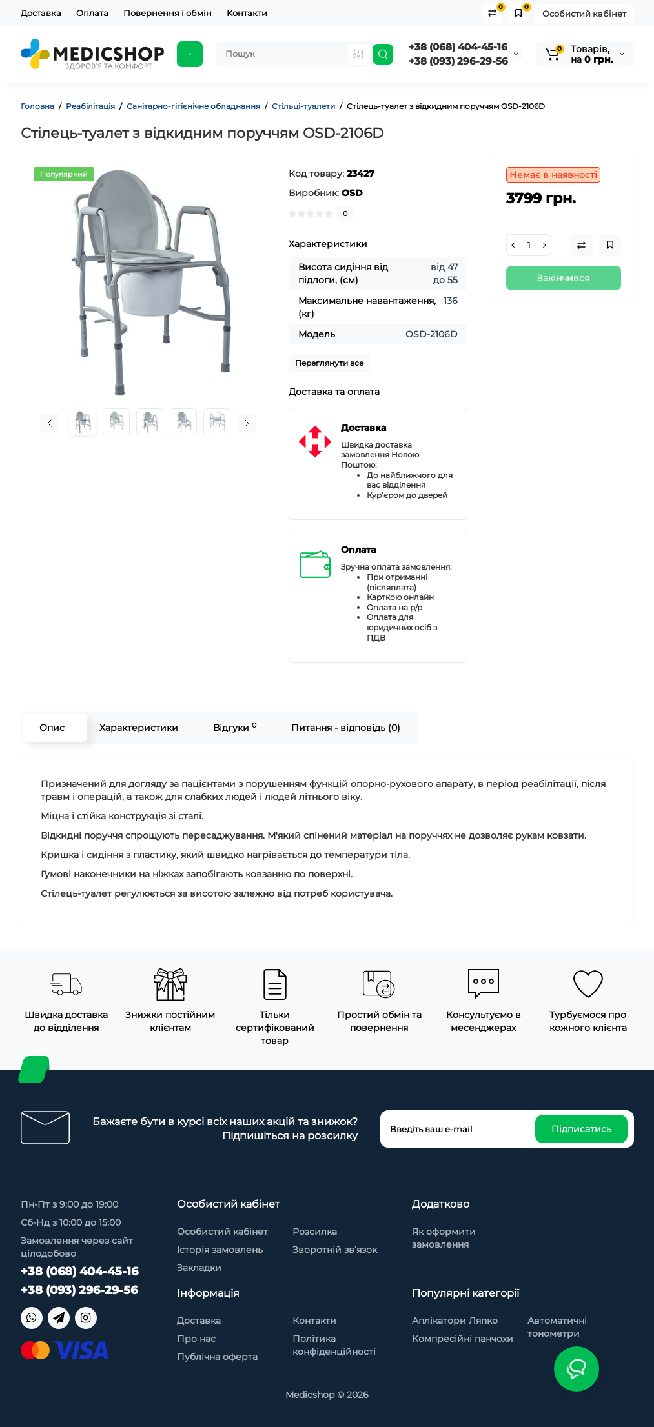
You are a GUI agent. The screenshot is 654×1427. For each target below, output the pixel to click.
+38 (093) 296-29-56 (458, 61)
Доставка (41, 13)
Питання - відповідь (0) (345, 727)
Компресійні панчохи (462, 1338)
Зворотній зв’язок (334, 1249)
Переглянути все (329, 363)
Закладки (199, 1267)
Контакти (247, 13)
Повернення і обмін (167, 13)
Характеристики (138, 727)
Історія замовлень (220, 1249)
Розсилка (314, 1231)
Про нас (196, 1338)
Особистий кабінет (584, 13)
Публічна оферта (217, 1356)
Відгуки (234, 727)
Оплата (92, 13)
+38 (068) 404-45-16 (458, 47)
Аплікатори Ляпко (455, 1320)
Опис (52, 727)
